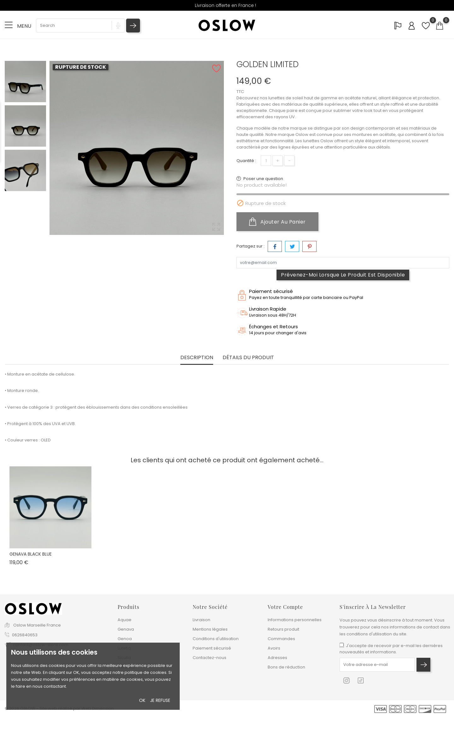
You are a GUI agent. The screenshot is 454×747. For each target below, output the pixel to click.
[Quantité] (266, 160)
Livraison (201, 620)
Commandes (281, 639)
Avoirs (274, 648)
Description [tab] (196, 357)
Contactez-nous (209, 658)
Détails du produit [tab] (248, 357)
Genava (126, 629)
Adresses (277, 658)
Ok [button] (142, 700)
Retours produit (283, 629)
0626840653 (25, 635)
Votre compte (285, 607)
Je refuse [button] (160, 700)
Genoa (125, 639)
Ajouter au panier (277, 222)
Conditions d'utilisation (216, 639)
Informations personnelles (295, 620)
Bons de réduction (286, 667)
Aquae (124, 620)
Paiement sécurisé (212, 648)
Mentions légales (210, 629)
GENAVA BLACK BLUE (30, 554)
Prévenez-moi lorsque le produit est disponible (343, 274)
